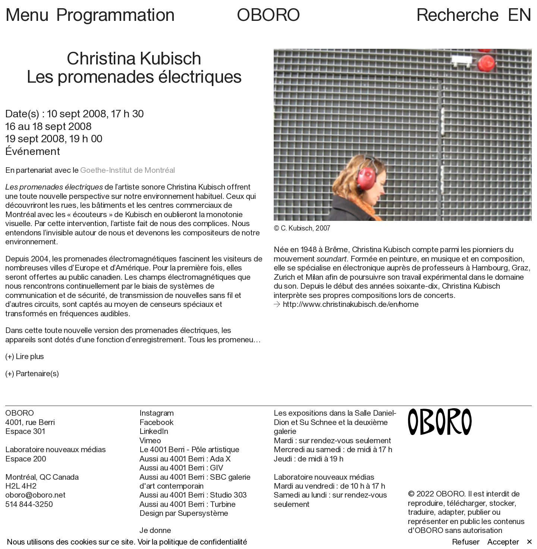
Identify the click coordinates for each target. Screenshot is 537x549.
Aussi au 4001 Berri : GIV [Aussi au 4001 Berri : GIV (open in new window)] (181, 467)
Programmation (115, 14)
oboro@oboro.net (35, 494)
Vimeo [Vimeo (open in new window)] (150, 440)
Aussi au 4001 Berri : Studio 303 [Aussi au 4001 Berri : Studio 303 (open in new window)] (193, 494)
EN (520, 14)
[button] (134, 373)
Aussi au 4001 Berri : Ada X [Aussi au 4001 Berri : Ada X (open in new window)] (184, 458)
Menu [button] (29, 14)
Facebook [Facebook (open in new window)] (156, 422)
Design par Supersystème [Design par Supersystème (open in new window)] (183, 512)
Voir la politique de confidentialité (192, 541)
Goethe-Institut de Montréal (127, 169)
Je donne (155, 530)
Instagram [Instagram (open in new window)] (156, 412)
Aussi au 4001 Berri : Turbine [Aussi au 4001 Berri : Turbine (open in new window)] (187, 503)
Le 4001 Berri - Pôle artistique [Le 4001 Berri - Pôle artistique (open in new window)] (189, 449)
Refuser (466, 541)
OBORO (268, 14)
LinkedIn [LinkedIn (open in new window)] (153, 430)
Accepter (503, 541)
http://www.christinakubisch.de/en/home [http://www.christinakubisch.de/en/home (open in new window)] (351, 303)
